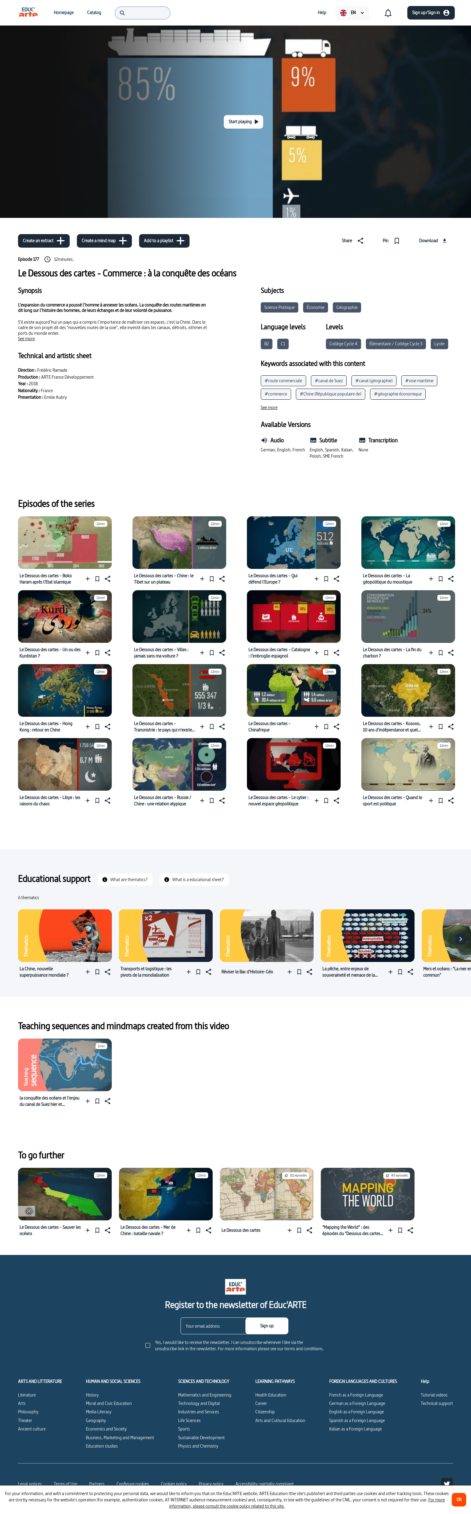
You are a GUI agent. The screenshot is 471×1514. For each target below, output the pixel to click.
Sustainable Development (201, 1437)
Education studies (102, 1446)
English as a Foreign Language (356, 1412)
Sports (184, 1429)
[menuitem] (28, 12)
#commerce (276, 394)
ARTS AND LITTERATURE (40, 1381)
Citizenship (265, 1412)
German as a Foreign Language (357, 1403)
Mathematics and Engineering (204, 1395)
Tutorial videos (434, 1395)
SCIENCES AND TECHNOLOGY (203, 1381)
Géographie (346, 307)
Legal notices (30, 1484)
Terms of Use (65, 1484)
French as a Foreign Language (356, 1395)
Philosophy (28, 1412)
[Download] (433, 241)
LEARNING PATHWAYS (275, 1381)
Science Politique (279, 307)
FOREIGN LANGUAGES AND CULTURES (363, 1381)
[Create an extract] (44, 241)
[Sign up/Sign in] (431, 13)
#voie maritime (419, 380)
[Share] (354, 241)
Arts (22, 1403)
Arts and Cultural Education (280, 1420)
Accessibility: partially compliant (264, 1484)
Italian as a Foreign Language (355, 1429)
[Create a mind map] (104, 241)
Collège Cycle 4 (343, 343)
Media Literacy (98, 1412)
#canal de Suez (329, 380)
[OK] (459, 1499)
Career (261, 1403)
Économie (315, 307)
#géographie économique (398, 394)
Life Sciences (189, 1420)
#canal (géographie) (374, 380)
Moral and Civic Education (109, 1403)
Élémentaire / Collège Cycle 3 (395, 343)
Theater (25, 1420)
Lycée (439, 343)
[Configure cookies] (133, 1484)
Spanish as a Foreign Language (357, 1420)
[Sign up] (266, 1325)
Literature (27, 1395)
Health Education (270, 1395)
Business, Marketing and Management (120, 1437)
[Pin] (392, 241)
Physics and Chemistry (198, 1446)
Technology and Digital (199, 1403)
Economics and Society (106, 1429)
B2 (266, 343)
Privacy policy (211, 1484)
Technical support (437, 1403)
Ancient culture (32, 1429)
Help (425, 1381)
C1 (283, 343)
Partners (97, 1484)
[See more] (26, 338)
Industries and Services (198, 1412)
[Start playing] (243, 122)
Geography (96, 1420)
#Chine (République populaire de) (330, 394)
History (92, 1395)
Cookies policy (174, 1484)
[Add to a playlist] (164, 241)
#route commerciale (283, 380)
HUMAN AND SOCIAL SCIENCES (113, 1381)
